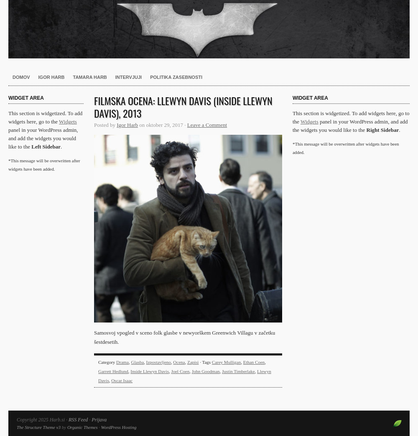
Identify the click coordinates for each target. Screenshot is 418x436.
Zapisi (193, 362)
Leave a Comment (207, 125)
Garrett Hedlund (113, 371)
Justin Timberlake (238, 371)
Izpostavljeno (158, 362)
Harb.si (209, 29)
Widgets (68, 121)
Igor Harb (51, 77)
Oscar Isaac (122, 380)
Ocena (179, 362)
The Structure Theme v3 (39, 427)
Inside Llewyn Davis (149, 371)
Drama (122, 362)
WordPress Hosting (119, 427)
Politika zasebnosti (176, 77)
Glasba (137, 362)
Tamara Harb (90, 77)
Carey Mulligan (226, 362)
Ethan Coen (254, 362)
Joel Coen (180, 371)
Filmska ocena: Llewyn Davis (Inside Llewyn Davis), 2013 (183, 107)
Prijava (99, 420)
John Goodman (206, 371)
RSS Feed (78, 420)
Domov (21, 77)
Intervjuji (128, 77)
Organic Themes (82, 427)
